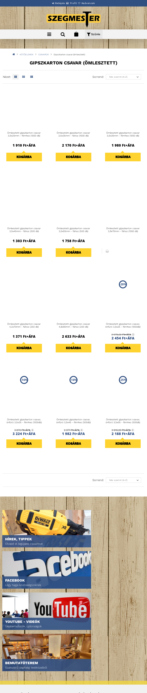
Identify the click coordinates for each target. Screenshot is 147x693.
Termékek (13, 625)
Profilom (81, 630)
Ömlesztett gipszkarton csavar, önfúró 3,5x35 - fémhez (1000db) (24, 421)
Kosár (80, 636)
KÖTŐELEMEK (26, 54)
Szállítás (13, 676)
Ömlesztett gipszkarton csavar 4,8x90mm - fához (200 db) (73, 325)
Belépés (56, 3)
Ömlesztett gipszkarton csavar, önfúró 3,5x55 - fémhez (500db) (123, 421)
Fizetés (12, 671)
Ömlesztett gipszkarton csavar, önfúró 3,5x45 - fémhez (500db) (73, 421)
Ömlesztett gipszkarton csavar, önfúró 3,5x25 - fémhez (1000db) (123, 325)
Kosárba (24, 157)
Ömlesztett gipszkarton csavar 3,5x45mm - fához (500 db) (24, 230)
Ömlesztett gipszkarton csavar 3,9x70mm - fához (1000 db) (123, 230)
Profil (73, 3)
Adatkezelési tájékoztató (23, 666)
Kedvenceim (83, 641)
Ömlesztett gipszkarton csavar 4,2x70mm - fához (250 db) (24, 325)
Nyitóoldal (14, 619)
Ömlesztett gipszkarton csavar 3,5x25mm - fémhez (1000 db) (24, 134)
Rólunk (12, 636)
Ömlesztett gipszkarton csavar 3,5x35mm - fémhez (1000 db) (123, 134)
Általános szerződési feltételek (28, 660)
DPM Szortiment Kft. (88, 679)
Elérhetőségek (17, 682)
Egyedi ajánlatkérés (20, 630)
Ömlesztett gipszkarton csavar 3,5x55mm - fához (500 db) (73, 230)
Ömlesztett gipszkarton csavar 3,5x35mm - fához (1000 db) (73, 134)
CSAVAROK (43, 54)
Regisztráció (84, 625)
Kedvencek (92, 3)
